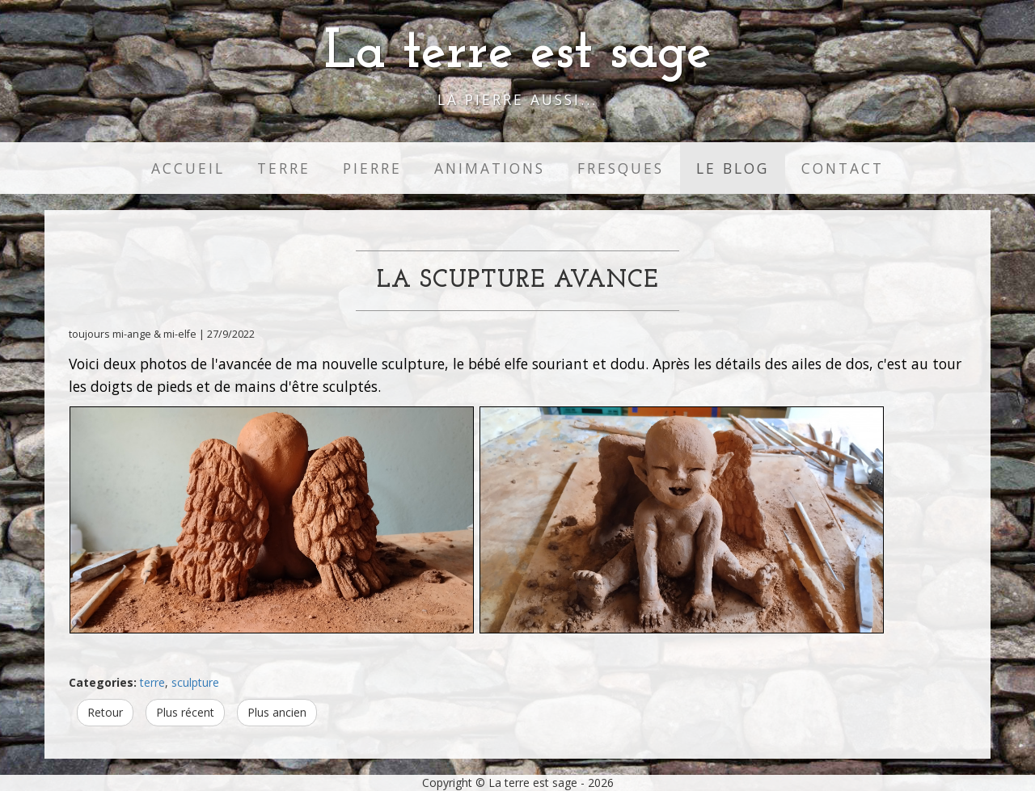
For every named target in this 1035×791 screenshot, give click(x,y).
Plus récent (185, 712)
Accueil (188, 168)
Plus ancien (276, 712)
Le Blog (732, 168)
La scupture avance (518, 280)
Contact (842, 168)
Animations (489, 168)
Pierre (372, 168)
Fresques (620, 168)
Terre (283, 168)
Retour (105, 712)
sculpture (195, 682)
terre (152, 682)
